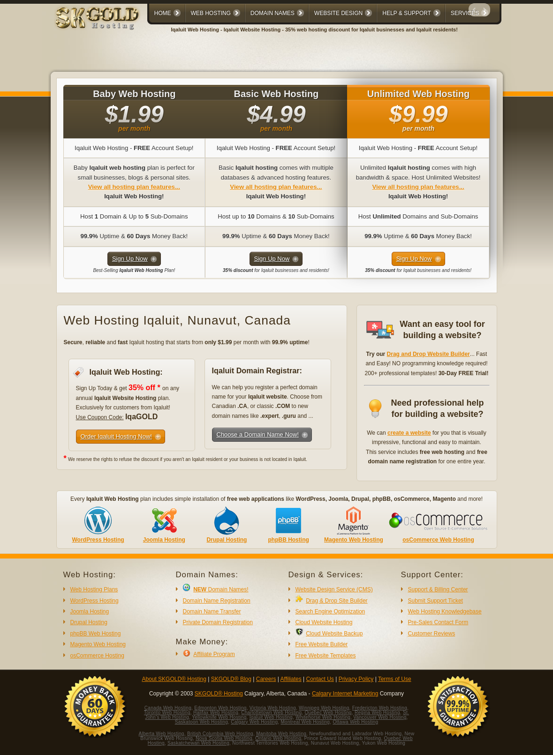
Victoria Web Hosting (273, 707)
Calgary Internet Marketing (345, 693)
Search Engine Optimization (330, 611)
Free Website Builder (321, 644)
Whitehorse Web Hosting (322, 717)
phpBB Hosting (288, 539)
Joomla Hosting (164, 539)
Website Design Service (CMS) (334, 589)
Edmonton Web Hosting (220, 707)
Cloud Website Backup (334, 633)
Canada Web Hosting (167, 707)
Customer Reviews (431, 633)
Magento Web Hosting (353, 539)
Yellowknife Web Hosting (219, 717)
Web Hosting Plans (94, 589)
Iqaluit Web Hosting (271, 717)
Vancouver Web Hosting (379, 717)
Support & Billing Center (438, 589)
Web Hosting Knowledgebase (445, 611)
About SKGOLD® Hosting (174, 679)
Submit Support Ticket (435, 600)
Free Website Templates (325, 655)
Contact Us (320, 679)
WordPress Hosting (98, 539)
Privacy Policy (356, 679)
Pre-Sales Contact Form (438, 622)
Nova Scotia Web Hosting (224, 738)
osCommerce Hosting (97, 655)
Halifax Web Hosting (215, 712)
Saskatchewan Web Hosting (198, 743)
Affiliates (291, 679)
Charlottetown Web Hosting (271, 712)
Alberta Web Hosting (161, 733)
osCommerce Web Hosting (438, 539)
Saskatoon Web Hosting (201, 722)
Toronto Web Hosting (167, 712)
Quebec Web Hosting (327, 712)
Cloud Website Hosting (324, 622)
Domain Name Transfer (212, 611)
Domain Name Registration (216, 600)
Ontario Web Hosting (278, 738)
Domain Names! (220, 589)
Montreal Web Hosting (305, 722)
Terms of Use (394, 679)
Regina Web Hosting (377, 712)
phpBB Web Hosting (95, 633)
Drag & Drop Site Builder (336, 600)
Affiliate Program (214, 654)
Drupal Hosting (226, 539)
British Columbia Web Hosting (220, 733)
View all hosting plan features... (134, 186)
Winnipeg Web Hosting (324, 707)
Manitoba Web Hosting (281, 733)
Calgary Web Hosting (254, 722)
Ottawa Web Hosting (355, 722)
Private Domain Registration (218, 622)
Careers (266, 679)
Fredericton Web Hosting (379, 707)
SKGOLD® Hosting (219, 693)
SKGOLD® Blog (231, 679)
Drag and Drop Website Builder (428, 354)
